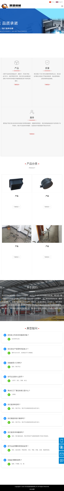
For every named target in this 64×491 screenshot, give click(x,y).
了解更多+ (17, 84)
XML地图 (32, 489)
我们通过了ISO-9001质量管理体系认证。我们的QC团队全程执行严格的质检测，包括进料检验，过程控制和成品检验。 (47, 76)
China (52, 2)
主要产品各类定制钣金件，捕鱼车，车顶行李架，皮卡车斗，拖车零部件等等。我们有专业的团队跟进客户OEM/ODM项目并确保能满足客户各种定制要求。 (17, 77)
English (59, 2)
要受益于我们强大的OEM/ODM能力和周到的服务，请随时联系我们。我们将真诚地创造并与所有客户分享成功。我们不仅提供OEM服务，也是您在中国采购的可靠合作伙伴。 (32, 124)
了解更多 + (32, 314)
